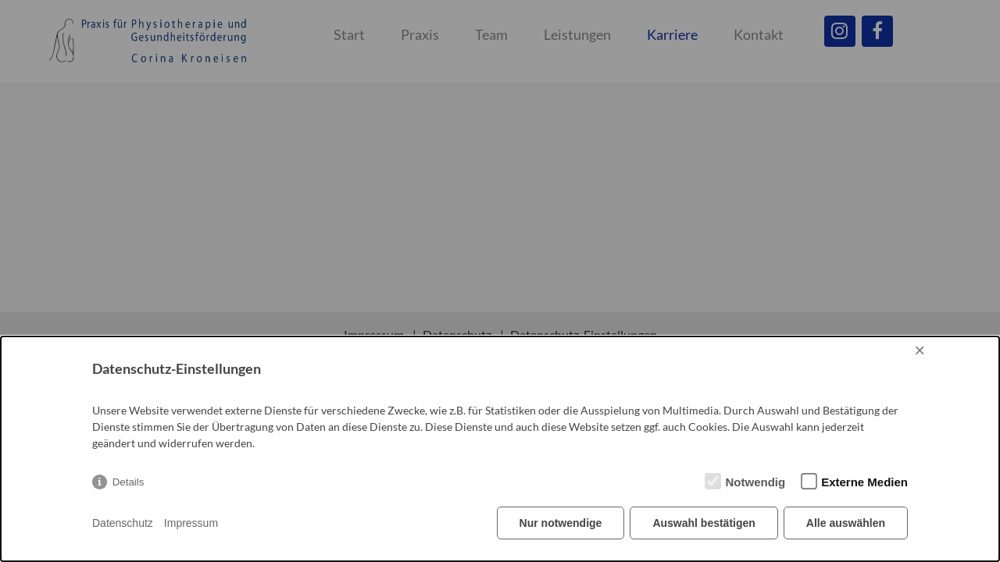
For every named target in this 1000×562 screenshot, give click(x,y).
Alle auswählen (845, 523)
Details (128, 482)
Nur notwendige (561, 523)
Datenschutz (122, 523)
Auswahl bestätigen (703, 523)
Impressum (191, 523)
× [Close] (919, 350)
